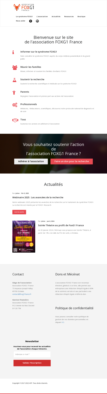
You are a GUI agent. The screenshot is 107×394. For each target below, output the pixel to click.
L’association (42, 16)
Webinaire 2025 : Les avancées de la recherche (37, 197)
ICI (63, 322)
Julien (17, 193)
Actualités (56, 16)
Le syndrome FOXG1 (24, 16)
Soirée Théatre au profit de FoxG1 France (61, 225)
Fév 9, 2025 (25, 193)
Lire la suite (19, 212)
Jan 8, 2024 (50, 221)
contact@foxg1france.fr (21, 294)
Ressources (69, 16)
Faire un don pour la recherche (71, 161)
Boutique (81, 16)
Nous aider (20, 21)
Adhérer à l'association (31, 161)
